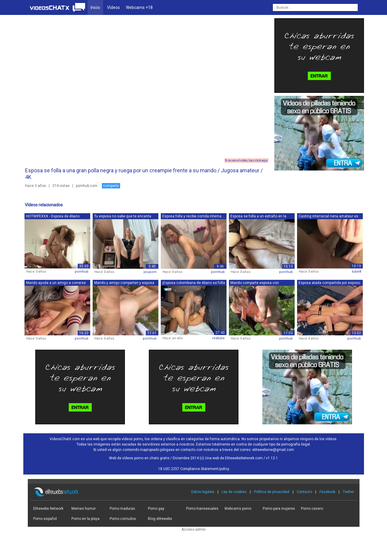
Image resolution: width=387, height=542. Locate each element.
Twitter (348, 492)
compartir (111, 186)
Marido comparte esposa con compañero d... (254, 283)
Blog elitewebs (160, 519)
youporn (150, 272)
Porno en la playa (85, 519)
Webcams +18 (139, 7)
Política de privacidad (271, 492)
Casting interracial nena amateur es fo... (328, 216)
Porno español (45, 519)
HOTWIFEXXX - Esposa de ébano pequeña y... (52, 216)
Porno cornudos (123, 519)
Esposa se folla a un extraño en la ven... (258, 216)
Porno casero (312, 508)
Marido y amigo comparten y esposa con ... (124, 283)
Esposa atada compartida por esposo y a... (329, 283)
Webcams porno (237, 508)
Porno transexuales (202, 508)
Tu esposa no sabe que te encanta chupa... (122, 216)
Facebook (327, 492)
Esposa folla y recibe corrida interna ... (193, 216)
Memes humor (83, 508)
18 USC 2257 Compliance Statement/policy (193, 469)
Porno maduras (122, 508)
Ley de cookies (234, 492)
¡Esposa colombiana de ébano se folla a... (193, 283)
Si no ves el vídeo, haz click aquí (246, 160)
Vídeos (113, 7)
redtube (218, 338)
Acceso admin (193, 529)
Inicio (95, 7)
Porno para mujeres (279, 508)
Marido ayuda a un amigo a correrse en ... (56, 283)
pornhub (81, 272)
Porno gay (156, 508)
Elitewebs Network (48, 508)
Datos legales (202, 492)
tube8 (356, 272)
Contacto (304, 492)
